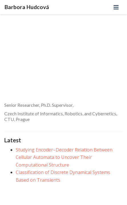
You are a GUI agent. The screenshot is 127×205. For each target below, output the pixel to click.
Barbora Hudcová (27, 7)
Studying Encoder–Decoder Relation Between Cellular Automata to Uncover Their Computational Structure (64, 157)
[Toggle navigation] (116, 7)
